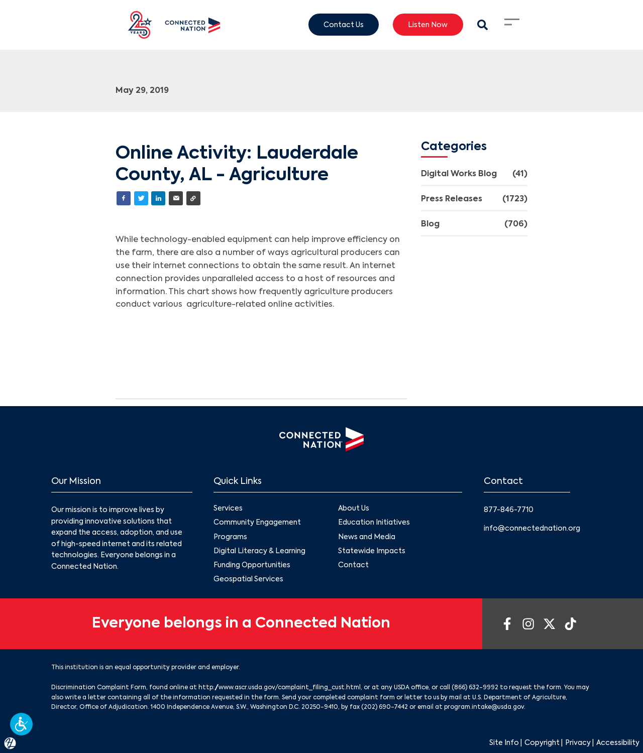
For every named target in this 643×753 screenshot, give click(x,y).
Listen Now (428, 25)
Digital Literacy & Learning (259, 551)
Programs (230, 536)
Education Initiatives (374, 522)
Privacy (578, 742)
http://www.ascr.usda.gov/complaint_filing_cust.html (279, 688)
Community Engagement (257, 522)
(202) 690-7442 (384, 707)
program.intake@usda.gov (484, 707)
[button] (21, 724)
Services (228, 508)
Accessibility (617, 742)
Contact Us (344, 25)
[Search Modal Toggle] (482, 25)
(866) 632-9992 (475, 688)
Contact (353, 565)
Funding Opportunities (251, 565)
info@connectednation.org (532, 528)
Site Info (504, 742)
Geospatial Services (248, 579)
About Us (353, 508)
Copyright (542, 742)
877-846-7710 (508, 510)
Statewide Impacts (371, 551)
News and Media (366, 536)
